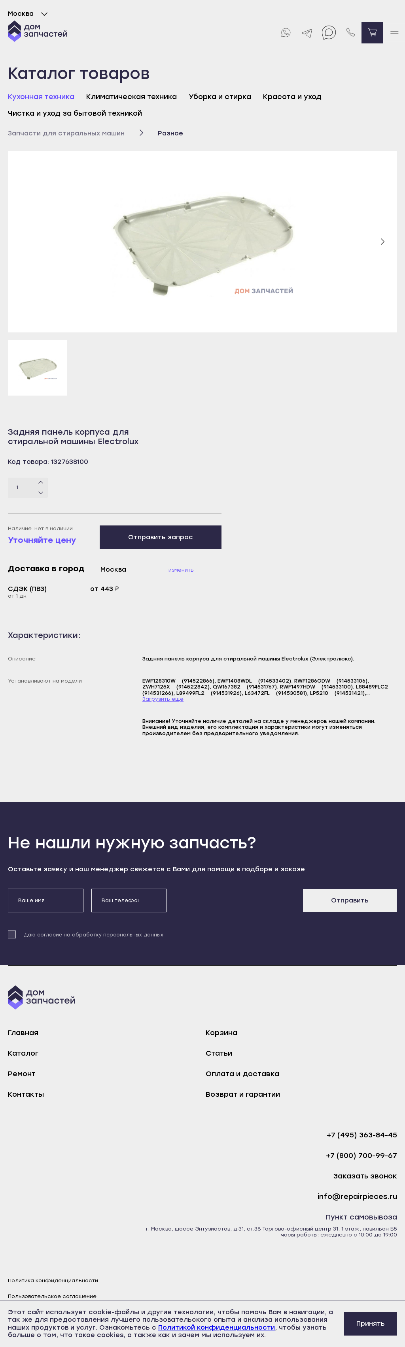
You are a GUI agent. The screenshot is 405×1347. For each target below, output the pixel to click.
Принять (370, 1323)
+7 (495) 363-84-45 (362, 1135)
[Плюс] (41, 482)
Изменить (181, 570)
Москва (29, 14)
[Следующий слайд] (382, 241)
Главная (23, 1032)
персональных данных (133, 935)
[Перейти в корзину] (372, 32)
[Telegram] (307, 32)
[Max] (329, 32)
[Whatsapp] (285, 32)
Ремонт (22, 1073)
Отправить (350, 900)
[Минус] (41, 492)
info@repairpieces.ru (357, 1197)
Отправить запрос (160, 537)
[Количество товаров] (27, 487)
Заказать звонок (365, 1176)
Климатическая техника (131, 96)
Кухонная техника (41, 96)
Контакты (26, 1094)
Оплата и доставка (242, 1073)
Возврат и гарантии (243, 1094)
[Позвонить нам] (350, 32)
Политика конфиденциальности (53, 1280)
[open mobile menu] (394, 32)
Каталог (23, 1053)
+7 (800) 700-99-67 (361, 1156)
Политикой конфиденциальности (216, 1327)
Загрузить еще (163, 699)
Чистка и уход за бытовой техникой (75, 113)
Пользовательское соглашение (52, 1296)
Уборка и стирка (220, 96)
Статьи (219, 1053)
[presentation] (234, 904)
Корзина (221, 1032)
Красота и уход (292, 96)
